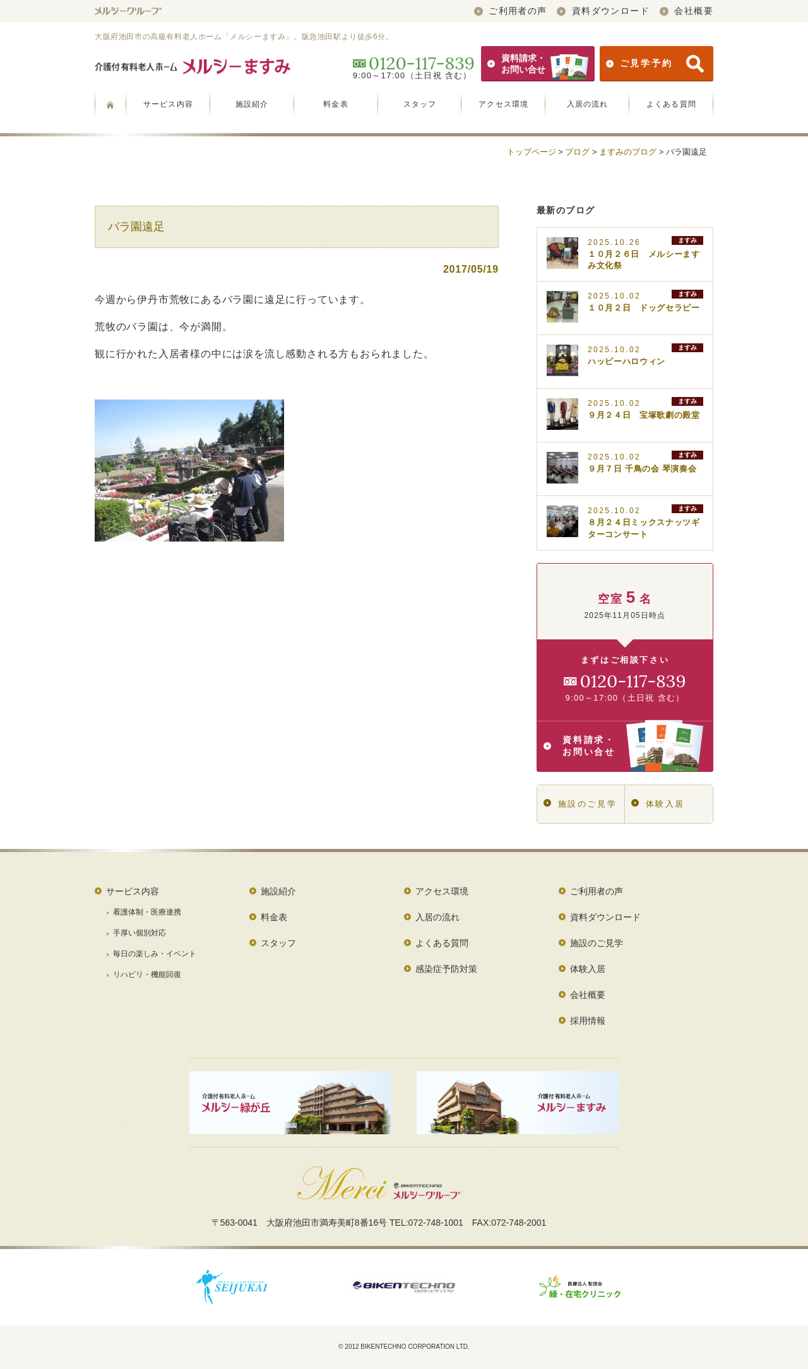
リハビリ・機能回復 (147, 974)
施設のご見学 (580, 804)
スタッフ (420, 104)
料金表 (335, 104)
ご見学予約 (655, 64)
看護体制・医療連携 (147, 912)
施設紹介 (252, 104)
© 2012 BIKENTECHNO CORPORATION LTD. (404, 1346)
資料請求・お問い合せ (537, 64)
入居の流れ (588, 104)
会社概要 (686, 11)
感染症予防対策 (446, 969)
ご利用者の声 (510, 11)
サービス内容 (168, 104)
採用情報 (587, 1021)
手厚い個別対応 (139, 932)
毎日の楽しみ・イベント (154, 953)
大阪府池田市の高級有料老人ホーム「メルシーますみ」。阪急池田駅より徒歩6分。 (244, 36)
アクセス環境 (503, 104)
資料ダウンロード (603, 11)
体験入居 (658, 804)
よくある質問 (671, 104)
